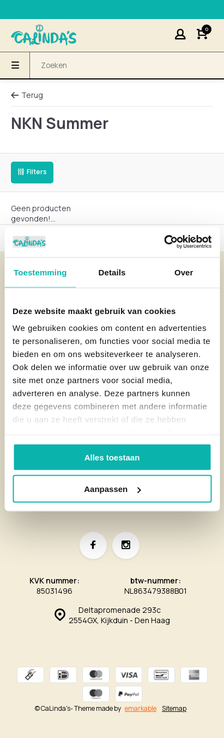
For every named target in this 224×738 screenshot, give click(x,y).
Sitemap (174, 708)
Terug (27, 95)
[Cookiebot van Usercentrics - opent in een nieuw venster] (163, 242)
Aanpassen (112, 489)
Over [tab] (183, 271)
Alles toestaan (112, 457)
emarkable (140, 708)
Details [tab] (112, 271)
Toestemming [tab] (40, 271)
